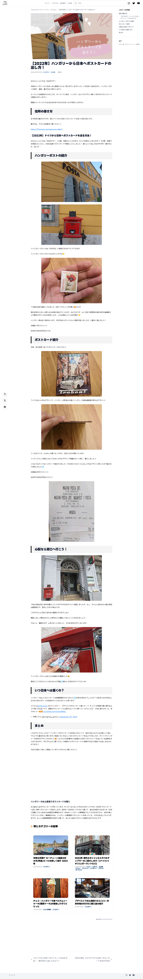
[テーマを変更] (12, 975)
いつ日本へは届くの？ (126, 30)
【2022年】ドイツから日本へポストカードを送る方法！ (130, 17)
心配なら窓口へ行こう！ (126, 27)
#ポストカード (130, 44)
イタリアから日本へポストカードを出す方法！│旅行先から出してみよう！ (49, 959)
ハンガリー (46, 72)
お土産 (53, 72)
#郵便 (137, 44)
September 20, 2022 (68, 717)
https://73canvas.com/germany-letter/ (46, 129)
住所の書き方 (123, 14)
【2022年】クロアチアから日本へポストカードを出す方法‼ (93, 959)
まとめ (121, 33)
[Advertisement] (71, 937)
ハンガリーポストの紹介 (126, 21)
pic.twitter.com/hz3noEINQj (54, 711)
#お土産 (121, 44)
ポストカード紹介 (124, 24)
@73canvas (42, 706)
